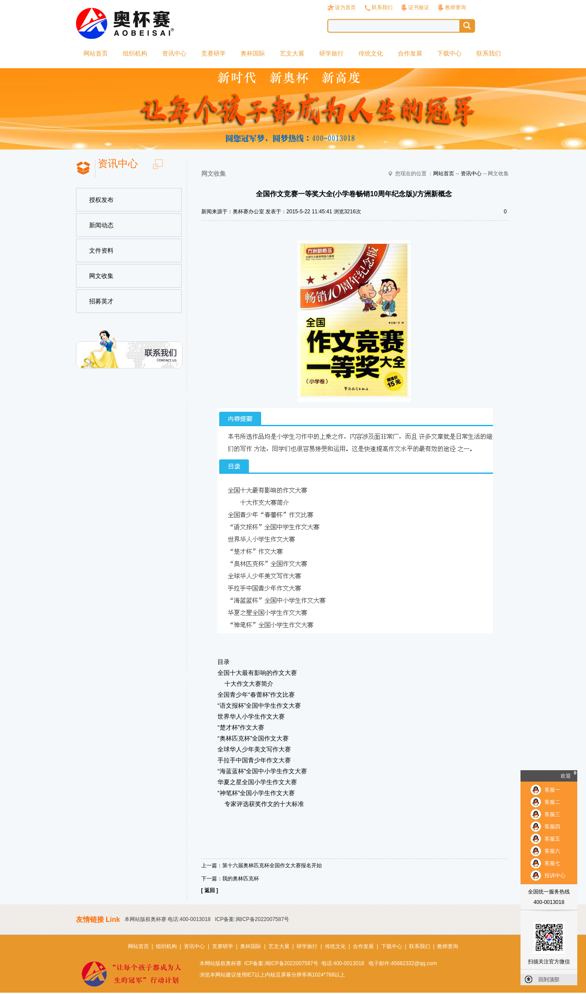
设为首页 (345, 7)
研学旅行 (331, 53)
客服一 (552, 790)
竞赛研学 (213, 53)
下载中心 (449, 53)
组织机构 (135, 53)
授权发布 (101, 199)
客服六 (552, 851)
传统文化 (370, 53)
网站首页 (95, 53)
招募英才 (101, 301)
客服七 (552, 863)
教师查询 (455, 7)
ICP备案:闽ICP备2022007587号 (252, 919)
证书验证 (418, 7)
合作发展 (410, 53)
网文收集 (101, 275)
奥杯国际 (253, 53)
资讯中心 (174, 53)
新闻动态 (101, 225)
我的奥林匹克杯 (240, 879)
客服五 (552, 839)
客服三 (552, 814)
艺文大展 (292, 53)
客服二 (552, 802)
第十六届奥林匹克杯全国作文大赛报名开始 (272, 865)
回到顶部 (548, 980)
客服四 (552, 827)
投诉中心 (555, 875)
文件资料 (101, 250)
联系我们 (382, 7)
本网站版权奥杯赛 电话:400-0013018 (167, 919)
